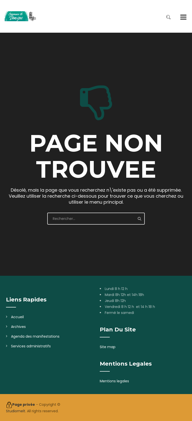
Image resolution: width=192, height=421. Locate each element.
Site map (108, 346)
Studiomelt (15, 411)
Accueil (17, 316)
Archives (18, 326)
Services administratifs (31, 346)
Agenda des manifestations (35, 336)
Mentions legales (114, 381)
